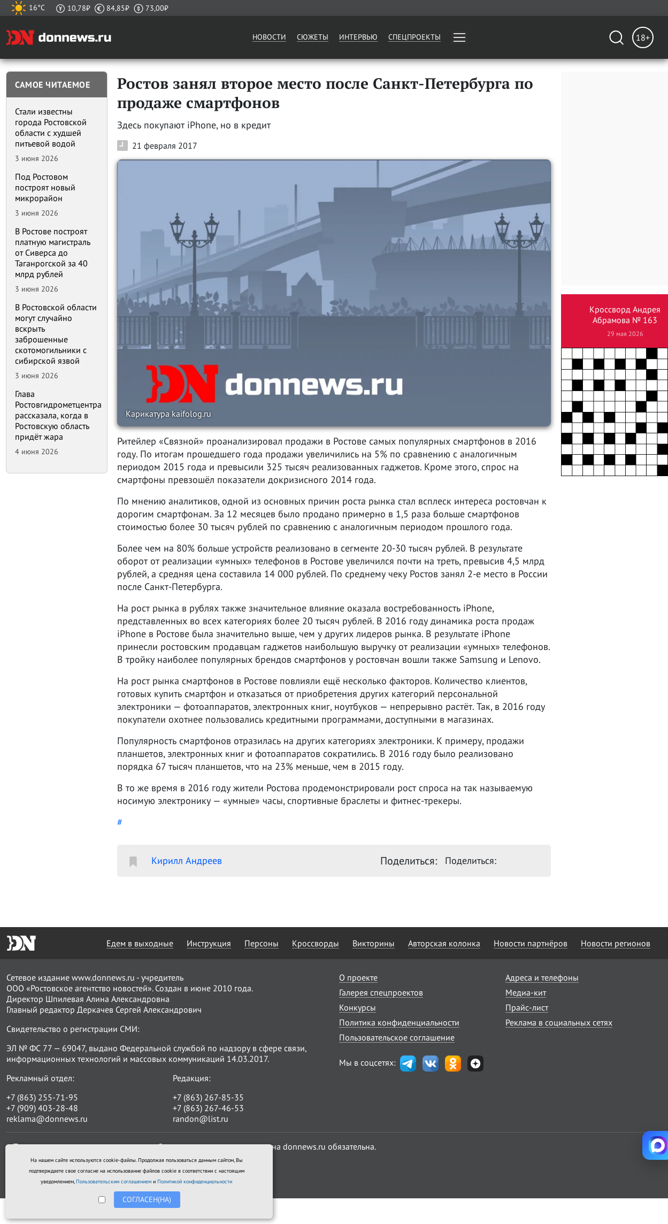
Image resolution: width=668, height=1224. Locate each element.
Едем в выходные (139, 943)
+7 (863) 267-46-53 (208, 1108)
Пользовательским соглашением (113, 1181)
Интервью (358, 37)
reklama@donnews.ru (47, 1118)
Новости (269, 37)
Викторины (373, 943)
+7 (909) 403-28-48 (42, 1108)
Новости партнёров (530, 943)
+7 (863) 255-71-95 (42, 1097)
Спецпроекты (414, 37)
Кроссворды (315, 943)
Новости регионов (615, 943)
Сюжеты (312, 37)
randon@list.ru (200, 1118)
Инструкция (209, 943)
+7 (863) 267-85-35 (208, 1097)
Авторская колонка (444, 943)
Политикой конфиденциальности (194, 1181)
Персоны (261, 943)
